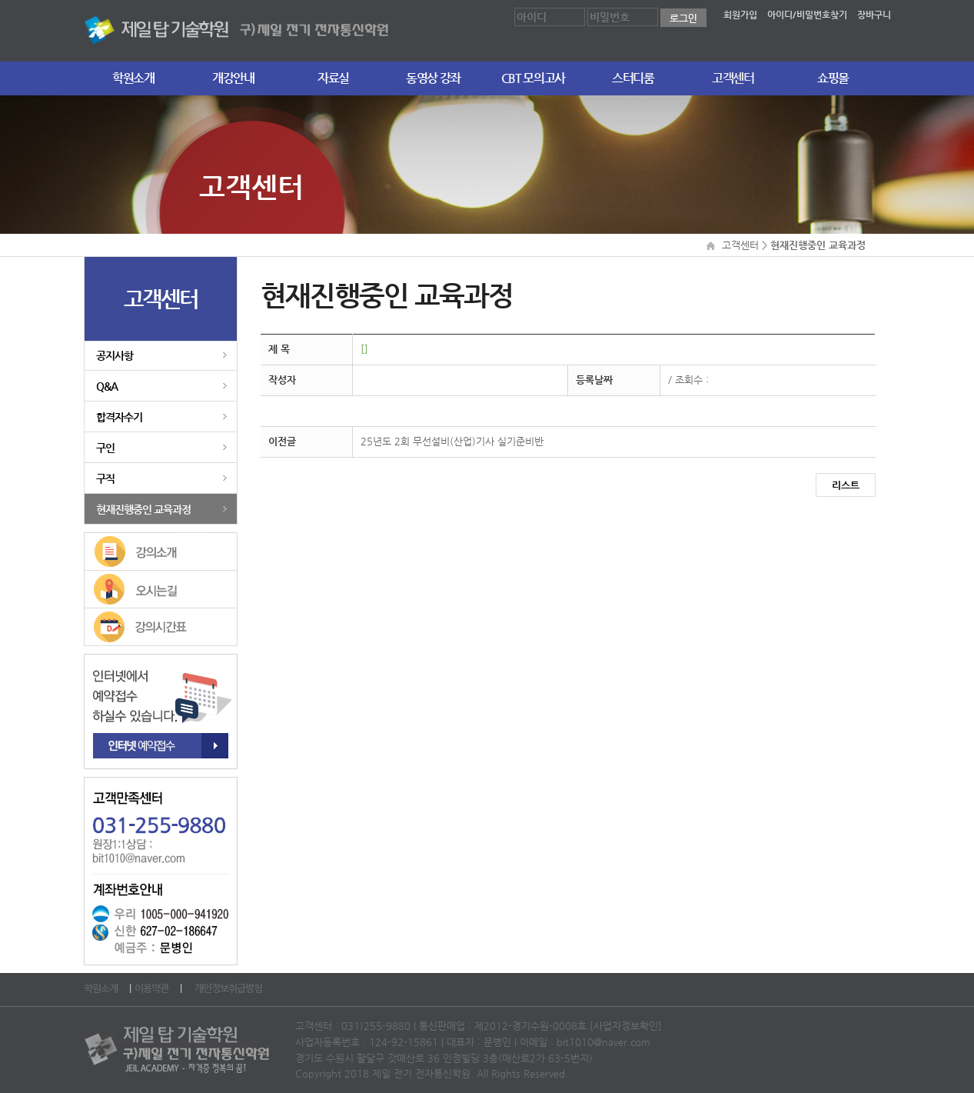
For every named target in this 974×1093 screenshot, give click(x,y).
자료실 (333, 78)
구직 (105, 478)
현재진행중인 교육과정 (143, 509)
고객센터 (733, 78)
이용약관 (153, 988)
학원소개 (133, 78)
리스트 (845, 485)
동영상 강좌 (433, 78)
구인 (105, 448)
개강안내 (233, 78)
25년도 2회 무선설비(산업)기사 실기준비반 (452, 441)
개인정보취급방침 (229, 988)
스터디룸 (633, 78)
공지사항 (114, 355)
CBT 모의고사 (533, 78)
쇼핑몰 (833, 78)
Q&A (107, 386)
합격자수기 (119, 417)
